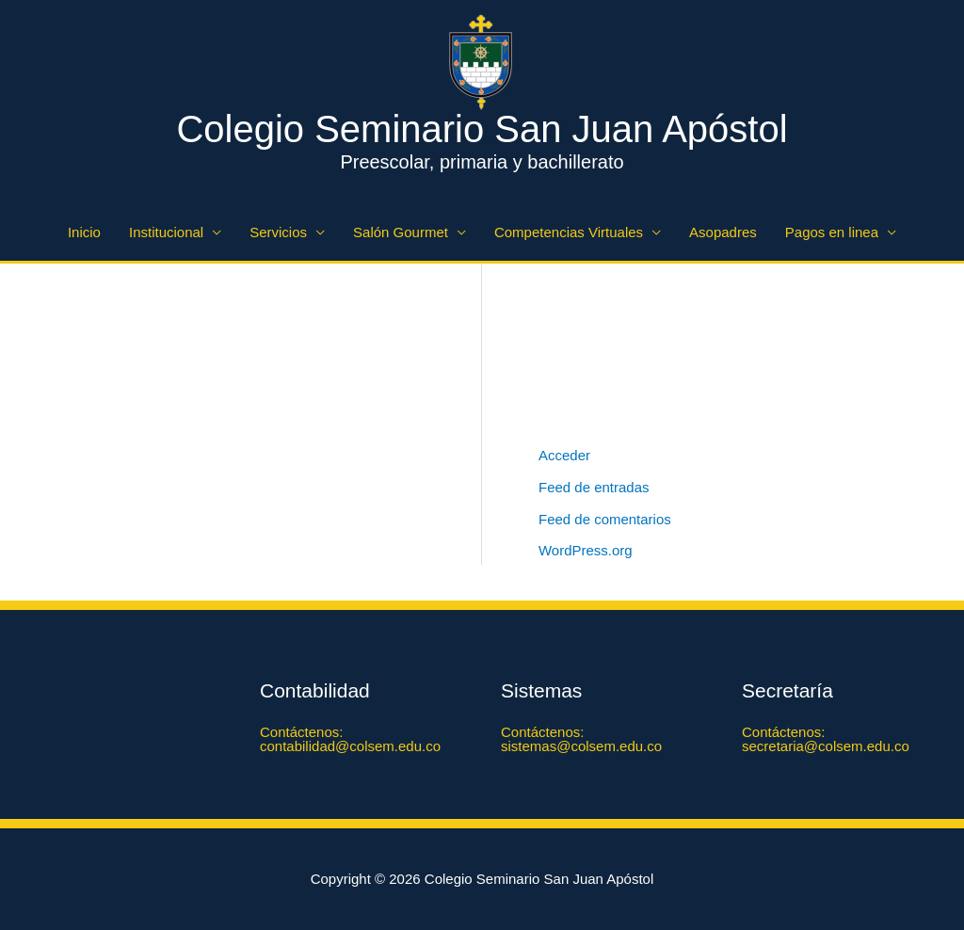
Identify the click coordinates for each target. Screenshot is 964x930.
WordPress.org (585, 550)
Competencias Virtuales (568, 232)
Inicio (84, 232)
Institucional (166, 232)
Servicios (278, 232)
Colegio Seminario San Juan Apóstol (481, 129)
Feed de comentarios (604, 519)
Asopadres (723, 232)
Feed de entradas (594, 487)
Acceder (564, 455)
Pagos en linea (831, 232)
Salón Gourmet (400, 232)
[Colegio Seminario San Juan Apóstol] (482, 61)
